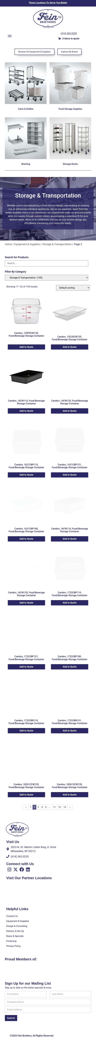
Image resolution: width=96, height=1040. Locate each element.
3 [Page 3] (38, 807)
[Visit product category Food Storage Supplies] (70, 87)
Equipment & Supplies (27, 244)
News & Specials (15, 936)
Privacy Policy (13, 946)
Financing (11, 941)
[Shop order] (73, 288)
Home (8, 244)
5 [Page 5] (46, 807)
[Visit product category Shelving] (26, 142)
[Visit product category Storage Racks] (70, 142)
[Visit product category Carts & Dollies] (26, 87)
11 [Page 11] (54, 807)
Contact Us (12, 916)
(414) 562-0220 (69, 33)
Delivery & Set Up (15, 931)
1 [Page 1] (30, 807)
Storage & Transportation (57, 244)
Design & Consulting (16, 926)
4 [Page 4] (42, 807)
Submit (11, 1018)
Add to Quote (26, 347)
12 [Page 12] (59, 807)
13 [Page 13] (64, 807)
